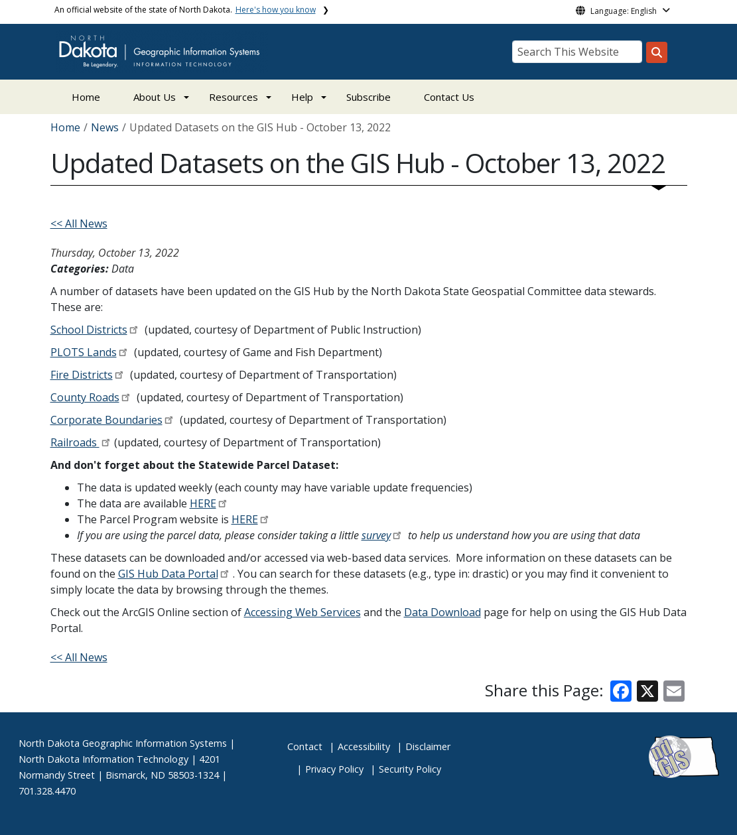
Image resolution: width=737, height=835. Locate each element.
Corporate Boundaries (106, 420)
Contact (304, 746)
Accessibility (364, 746)
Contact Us (449, 96)
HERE (203, 503)
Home (86, 96)
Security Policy (410, 769)
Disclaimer (427, 746)
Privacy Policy (334, 769)
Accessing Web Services (302, 612)
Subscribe (368, 96)
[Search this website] (656, 52)
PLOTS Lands (83, 352)
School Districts (88, 329)
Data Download (442, 612)
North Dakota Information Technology (103, 759)
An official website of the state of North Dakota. (185, 9)
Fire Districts (81, 374)
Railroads (75, 442)
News (105, 127)
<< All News (78, 223)
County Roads (84, 397)
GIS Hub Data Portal (168, 573)
